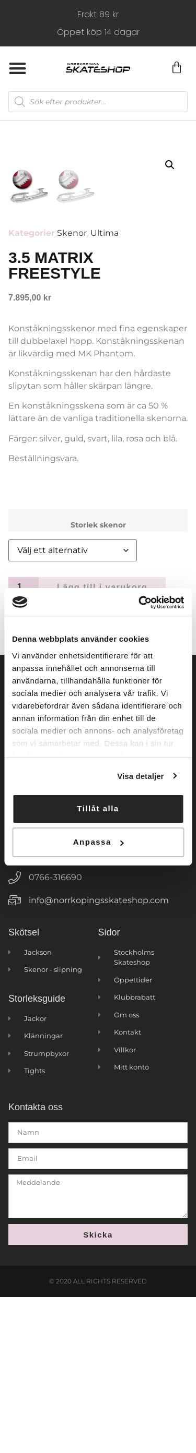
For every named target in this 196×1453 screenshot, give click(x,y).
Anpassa (98, 841)
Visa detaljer (140, 776)
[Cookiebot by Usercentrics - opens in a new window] (139, 602)
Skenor (72, 389)
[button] (17, 68)
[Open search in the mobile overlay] (98, 101)
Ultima (104, 389)
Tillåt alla (98, 808)
